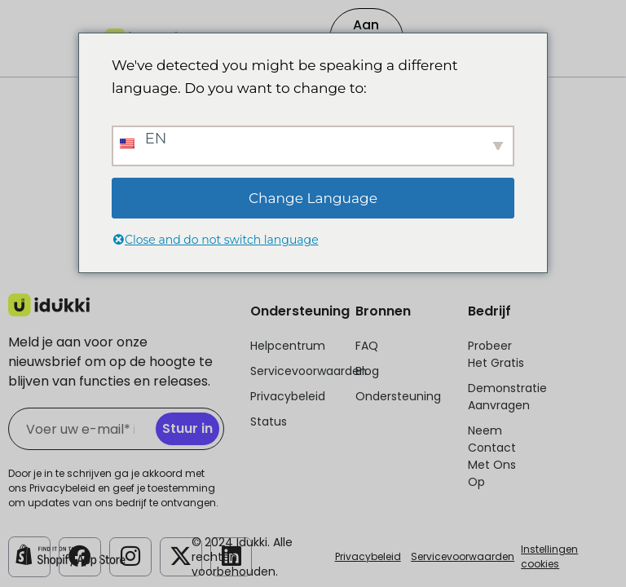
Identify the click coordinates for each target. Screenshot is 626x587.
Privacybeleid (368, 556)
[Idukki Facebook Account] (79, 555)
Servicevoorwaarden (462, 556)
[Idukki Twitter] (181, 555)
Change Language (313, 198)
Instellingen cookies (549, 556)
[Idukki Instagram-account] (130, 555)
